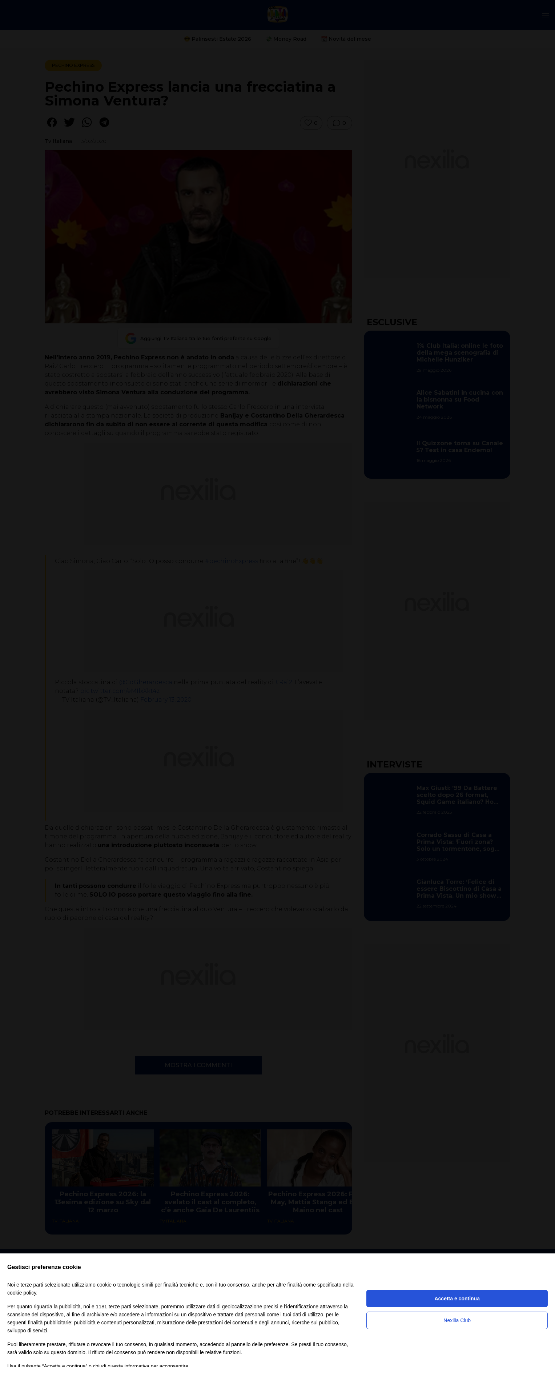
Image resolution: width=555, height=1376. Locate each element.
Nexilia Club (457, 1320)
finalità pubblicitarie (49, 1322)
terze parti (120, 1306)
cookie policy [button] (21, 1293)
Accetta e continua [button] (456, 1298)
